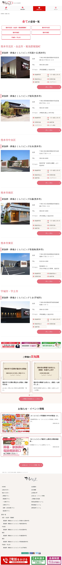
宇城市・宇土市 (16, 37)
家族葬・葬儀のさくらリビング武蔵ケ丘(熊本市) (15, 520)
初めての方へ (5, 492)
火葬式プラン (6, 504)
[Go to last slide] (2, 378)
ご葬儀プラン (5, 495)
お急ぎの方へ (5, 489)
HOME (4, 486)
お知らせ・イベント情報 (38, 495)
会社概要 (33, 489)
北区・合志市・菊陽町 (8, 517)
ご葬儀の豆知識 (35, 498)
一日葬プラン (6, 501)
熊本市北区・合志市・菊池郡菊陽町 (16, 27)
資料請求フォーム (36, 507)
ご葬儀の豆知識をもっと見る (31, 399)
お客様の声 (34, 492)
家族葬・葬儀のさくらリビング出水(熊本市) (14, 529)
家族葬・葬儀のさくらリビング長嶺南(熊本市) (15, 541)
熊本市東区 (46, 32)
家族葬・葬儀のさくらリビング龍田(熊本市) (14, 523)
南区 (3, 532)
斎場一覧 (3, 514)
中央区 (4, 526)
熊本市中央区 (46, 27)
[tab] (29, 395)
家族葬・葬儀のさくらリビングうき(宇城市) (14, 547)
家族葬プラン (6, 498)
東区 (3, 538)
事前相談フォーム (36, 504)
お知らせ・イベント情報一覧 (31, 465)
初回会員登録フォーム (37, 501)
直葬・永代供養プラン (9, 507)
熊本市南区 (16, 32)
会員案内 (33, 486)
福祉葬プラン (6, 510)
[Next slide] (60, 378)
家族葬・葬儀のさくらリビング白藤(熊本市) (14, 535)
